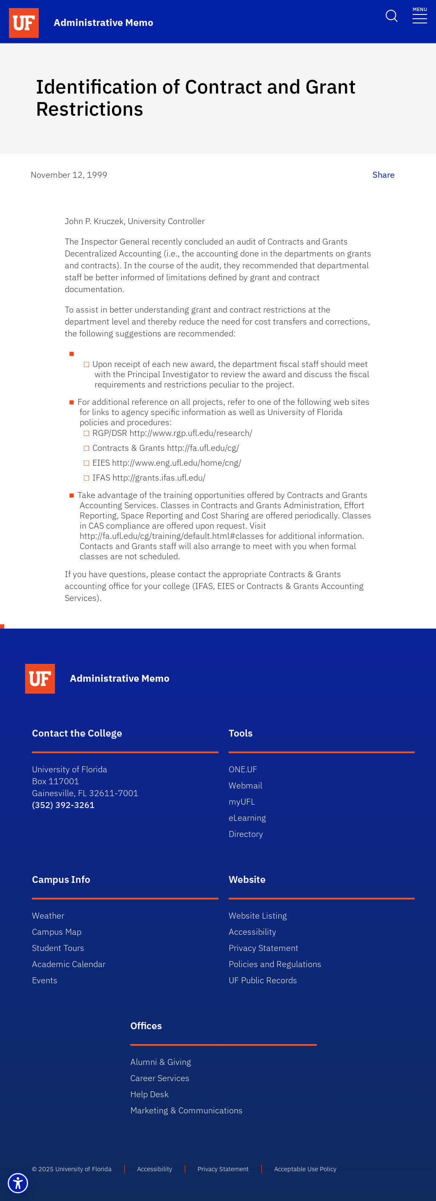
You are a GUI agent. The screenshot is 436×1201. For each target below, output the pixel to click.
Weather (48, 915)
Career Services (159, 1078)
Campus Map (56, 931)
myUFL (242, 801)
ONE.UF (243, 769)
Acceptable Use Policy (305, 1169)
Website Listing (258, 915)
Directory (246, 834)
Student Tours (58, 947)
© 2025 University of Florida (72, 1169)
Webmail (245, 785)
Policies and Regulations (275, 964)
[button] (18, 1183)
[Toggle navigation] (420, 14)
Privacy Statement (263, 947)
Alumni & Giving (160, 1061)
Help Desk (149, 1094)
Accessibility (252, 931)
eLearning (247, 817)
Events (44, 980)
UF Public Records (263, 980)
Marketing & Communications (186, 1110)
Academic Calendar (69, 964)
